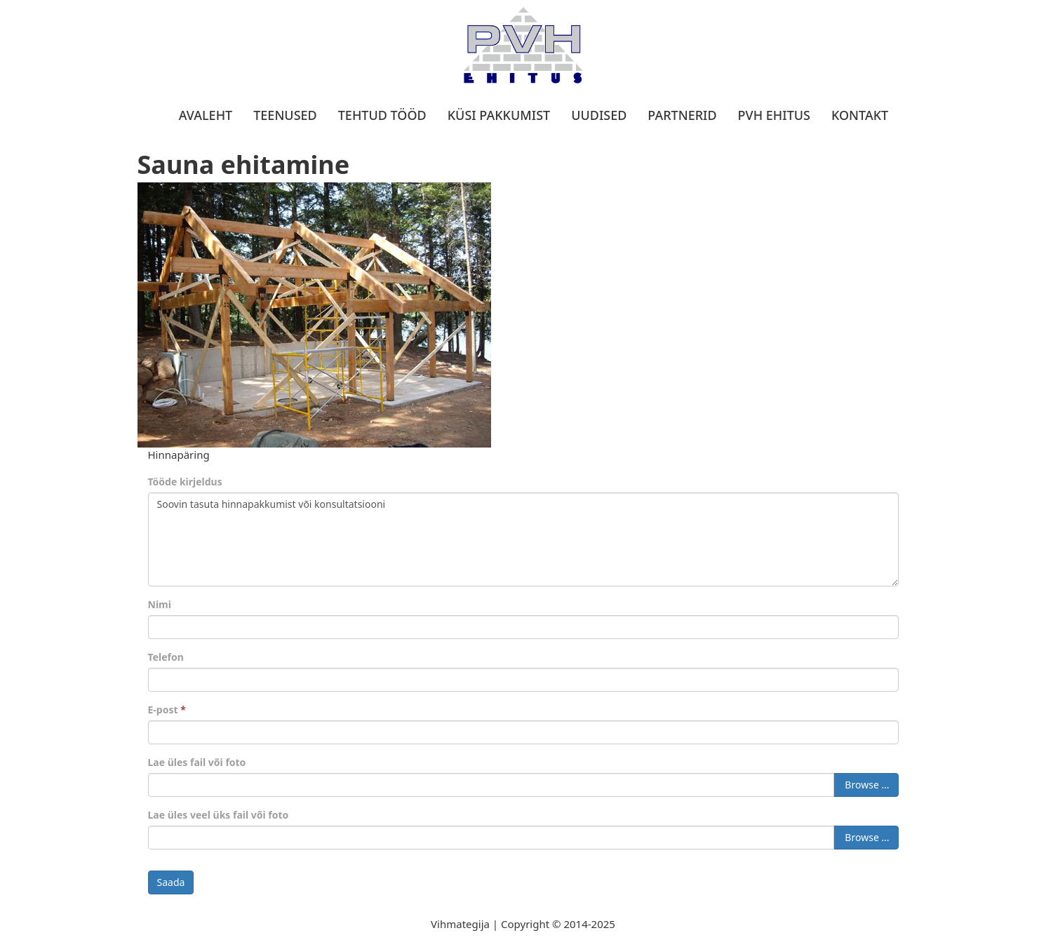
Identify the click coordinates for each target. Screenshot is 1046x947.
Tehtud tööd (382, 115)
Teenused (285, 115)
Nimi (159, 604)
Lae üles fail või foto (197, 762)
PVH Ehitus (774, 115)
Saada (171, 882)
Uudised (598, 115)
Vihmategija (460, 924)
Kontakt (859, 115)
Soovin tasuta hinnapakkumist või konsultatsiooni (523, 539)
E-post (167, 709)
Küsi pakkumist (499, 115)
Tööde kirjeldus (185, 481)
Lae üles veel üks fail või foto (218, 814)
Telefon (166, 657)
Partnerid (682, 115)
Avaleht (205, 115)
